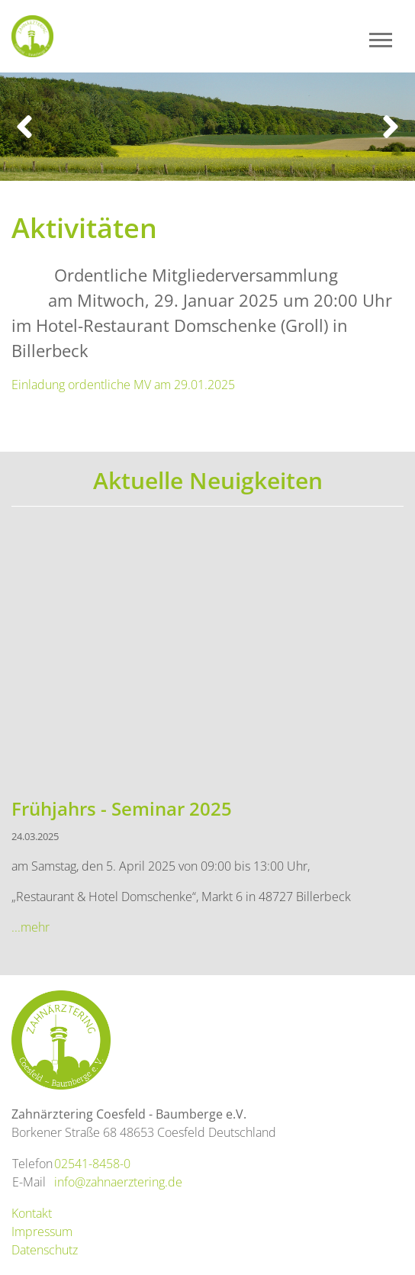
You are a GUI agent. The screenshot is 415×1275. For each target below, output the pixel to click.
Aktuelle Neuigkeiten (208, 480)
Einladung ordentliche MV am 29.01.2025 (123, 384)
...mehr (30, 927)
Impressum (41, 1231)
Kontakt (31, 1213)
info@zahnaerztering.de (118, 1182)
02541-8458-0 (92, 1163)
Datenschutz (44, 1249)
